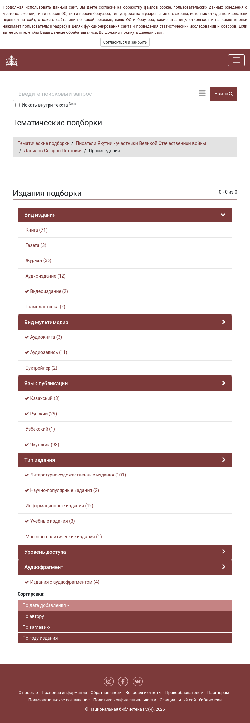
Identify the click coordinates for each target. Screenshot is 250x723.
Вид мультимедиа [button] (46, 322)
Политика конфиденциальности (124, 699)
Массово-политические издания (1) (63, 536)
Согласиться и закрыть (125, 42)
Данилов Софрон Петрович (53, 150)
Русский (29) (40, 413)
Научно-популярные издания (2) (61, 490)
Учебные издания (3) (49, 521)
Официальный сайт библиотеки (191, 699)
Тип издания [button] (39, 460)
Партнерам (218, 692)
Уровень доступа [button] (45, 552)
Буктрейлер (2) (40, 368)
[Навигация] (236, 60)
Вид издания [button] (40, 215)
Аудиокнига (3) (43, 337)
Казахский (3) (42, 398)
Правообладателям (184, 692)
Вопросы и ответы (143, 692)
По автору (33, 616)
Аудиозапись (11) (45, 352)
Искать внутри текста (49, 105)
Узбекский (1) (39, 429)
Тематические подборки (44, 143)
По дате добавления (46, 605)
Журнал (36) (37, 260)
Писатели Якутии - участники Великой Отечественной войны (141, 143)
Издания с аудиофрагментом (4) (61, 582)
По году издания (40, 638)
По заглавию (36, 627)
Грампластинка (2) (44, 306)
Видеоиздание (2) (46, 291)
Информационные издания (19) (58, 505)
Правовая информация (64, 692)
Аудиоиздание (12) (45, 276)
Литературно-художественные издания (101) (75, 474)
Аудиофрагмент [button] (43, 567)
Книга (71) (36, 230)
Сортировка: (31, 594)
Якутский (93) (41, 444)
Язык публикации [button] (46, 383)
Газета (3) (35, 245)
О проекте (28, 692)
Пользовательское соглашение (59, 699)
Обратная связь (106, 692)
